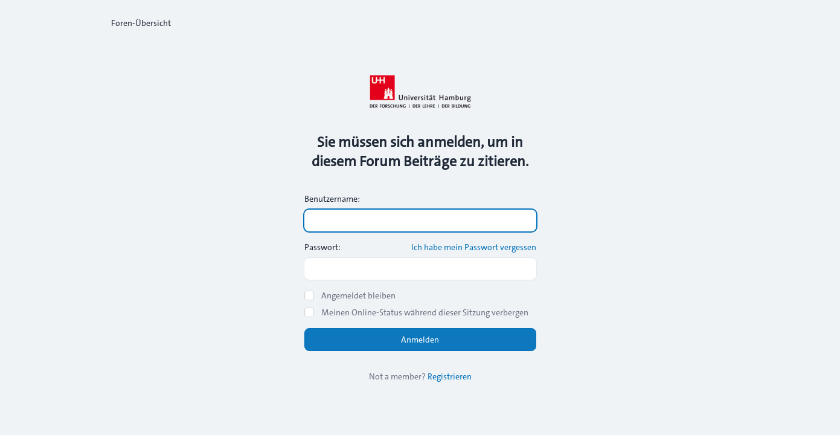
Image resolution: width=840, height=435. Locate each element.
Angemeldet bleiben (358, 295)
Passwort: (322, 247)
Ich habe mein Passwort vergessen (473, 247)
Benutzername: (332, 199)
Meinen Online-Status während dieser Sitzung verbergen (424, 312)
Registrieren (450, 376)
